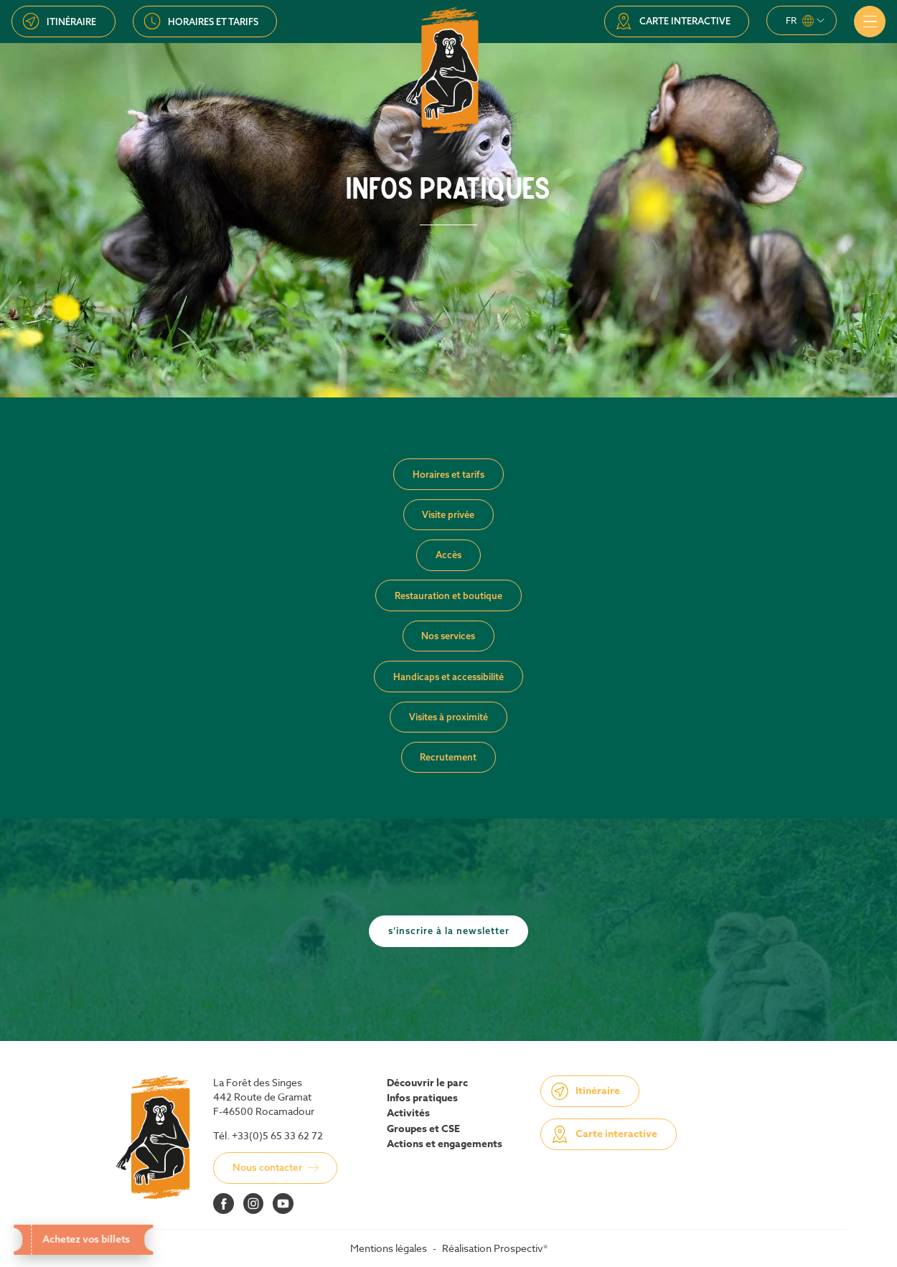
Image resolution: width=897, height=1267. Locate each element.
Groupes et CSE (423, 1129)
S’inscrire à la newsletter (448, 930)
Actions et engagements (444, 1144)
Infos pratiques (422, 1098)
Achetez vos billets (86, 1239)
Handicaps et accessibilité (448, 676)
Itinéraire (71, 21)
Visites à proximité (448, 716)
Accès (448, 554)
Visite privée (448, 514)
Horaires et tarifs (213, 21)
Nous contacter (267, 1167)
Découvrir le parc (427, 1083)
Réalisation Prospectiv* (495, 1248)
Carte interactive (685, 21)
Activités (408, 1113)
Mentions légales (388, 1248)
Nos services (448, 635)
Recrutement (448, 757)
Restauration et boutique (448, 595)
